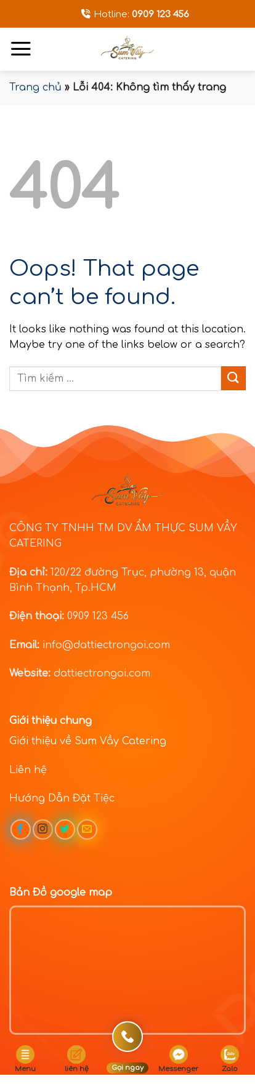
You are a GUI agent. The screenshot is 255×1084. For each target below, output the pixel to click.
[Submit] (233, 378)
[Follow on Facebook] (20, 829)
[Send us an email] (87, 829)
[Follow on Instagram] (43, 829)
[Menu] (21, 48)
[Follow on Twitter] (65, 829)
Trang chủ (35, 87)
